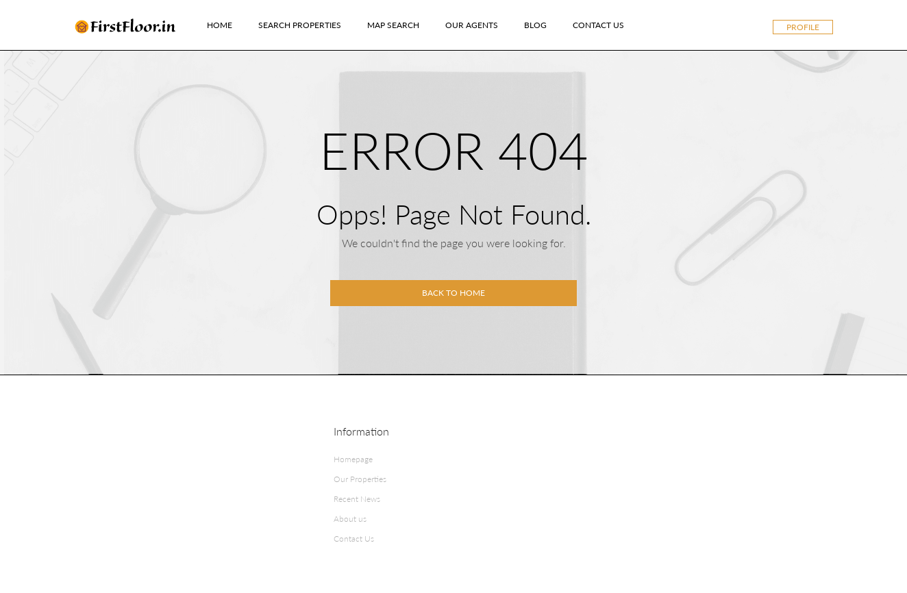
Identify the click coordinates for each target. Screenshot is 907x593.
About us (350, 519)
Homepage (353, 459)
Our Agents (471, 25)
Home (219, 25)
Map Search (393, 25)
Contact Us (598, 25)
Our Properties (360, 479)
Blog (535, 25)
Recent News (357, 499)
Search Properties (299, 25)
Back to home (453, 293)
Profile (802, 27)
